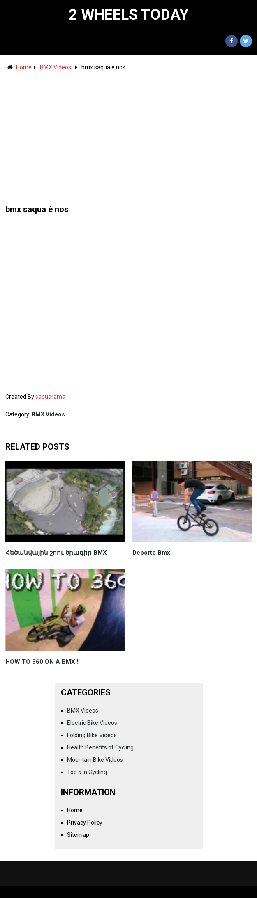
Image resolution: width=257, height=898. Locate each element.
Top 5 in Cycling (87, 772)
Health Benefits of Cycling (100, 747)
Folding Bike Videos (92, 735)
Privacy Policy (84, 822)
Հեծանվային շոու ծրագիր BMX (56, 552)
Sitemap (78, 835)
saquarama (50, 396)
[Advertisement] (128, 133)
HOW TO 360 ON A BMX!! (42, 661)
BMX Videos (55, 67)
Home (24, 67)
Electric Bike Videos (92, 723)
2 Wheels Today (129, 14)
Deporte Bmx (151, 552)
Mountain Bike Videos (95, 759)
